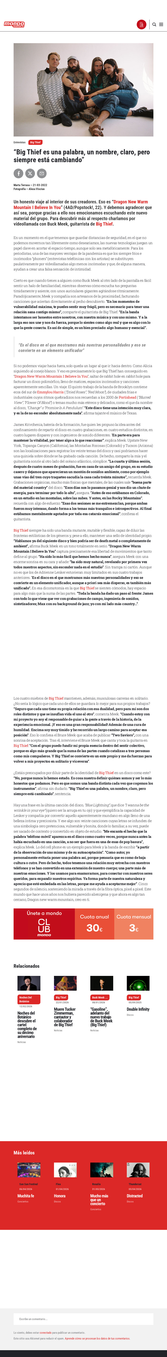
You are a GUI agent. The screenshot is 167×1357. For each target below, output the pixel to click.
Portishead (127, 397)
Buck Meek (98, 997)
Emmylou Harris (50, 392)
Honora (59, 1195)
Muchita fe (25, 1195)
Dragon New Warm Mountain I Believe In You (51, 376)
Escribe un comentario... (33, 1319)
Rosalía (96, 1184)
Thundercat (135, 1184)
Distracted (135, 1195)
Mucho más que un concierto (99, 1199)
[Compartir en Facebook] (18, 173)
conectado (46, 1332)
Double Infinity (138, 1009)
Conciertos (22, 1201)
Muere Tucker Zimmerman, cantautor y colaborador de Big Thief (64, 1017)
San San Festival (28, 1184)
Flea (58, 1184)
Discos (130, 1014)
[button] (142, 24)
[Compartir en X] (30, 173)
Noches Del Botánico (25, 999)
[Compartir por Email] (42, 173)
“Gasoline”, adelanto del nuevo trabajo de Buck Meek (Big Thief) (101, 1017)
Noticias (21, 1042)
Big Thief (35, 142)
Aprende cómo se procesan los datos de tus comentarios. (97, 1338)
